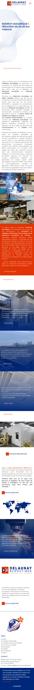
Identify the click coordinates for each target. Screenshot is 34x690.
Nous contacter (11, 603)
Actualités (4, 649)
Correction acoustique (8, 645)
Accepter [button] (17, 686)
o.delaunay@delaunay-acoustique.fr (18, 665)
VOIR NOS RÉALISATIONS (18, 454)
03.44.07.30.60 (9, 663)
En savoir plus (7, 681)
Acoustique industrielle (9, 641)
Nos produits (5, 647)
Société (3, 639)
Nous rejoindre (6, 651)
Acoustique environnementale (11, 643)
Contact (3, 653)
